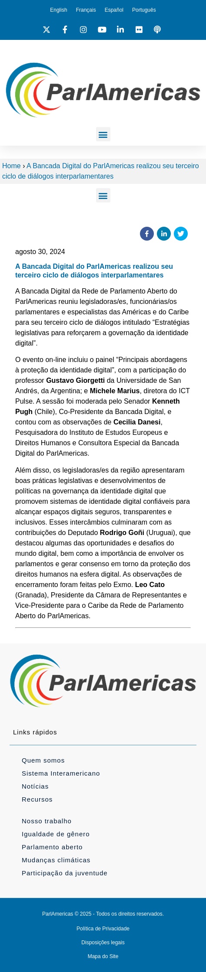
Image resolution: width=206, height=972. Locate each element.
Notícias (35, 786)
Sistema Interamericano (61, 773)
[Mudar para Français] (86, 10)
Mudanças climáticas (56, 860)
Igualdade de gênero (56, 834)
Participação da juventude (65, 873)
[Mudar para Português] (144, 10)
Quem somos (43, 760)
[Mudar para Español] (114, 10)
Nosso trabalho (47, 821)
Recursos (37, 799)
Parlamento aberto (52, 847)
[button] (103, 134)
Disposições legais (102, 942)
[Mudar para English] (58, 10)
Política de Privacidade (103, 929)
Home (11, 166)
